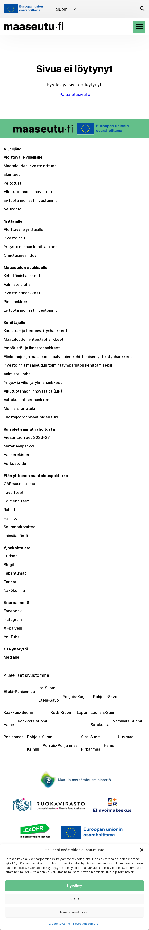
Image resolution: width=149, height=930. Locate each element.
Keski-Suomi (62, 712)
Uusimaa (125, 736)
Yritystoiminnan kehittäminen (30, 246)
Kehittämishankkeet (22, 275)
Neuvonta (12, 209)
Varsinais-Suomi (127, 721)
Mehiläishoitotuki (19, 408)
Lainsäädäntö (16, 535)
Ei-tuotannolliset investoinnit (30, 200)
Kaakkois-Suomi (18, 712)
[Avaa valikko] (139, 27)
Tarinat (10, 581)
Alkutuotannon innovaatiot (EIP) (33, 391)
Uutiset (10, 556)
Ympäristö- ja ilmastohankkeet (32, 348)
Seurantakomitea (19, 527)
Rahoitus (11, 509)
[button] (141, 849)
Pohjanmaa (14, 736)
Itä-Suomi (47, 688)
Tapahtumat (15, 573)
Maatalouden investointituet (30, 165)
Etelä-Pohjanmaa (19, 691)
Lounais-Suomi (104, 712)
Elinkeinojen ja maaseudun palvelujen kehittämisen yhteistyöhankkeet (68, 356)
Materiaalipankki (19, 446)
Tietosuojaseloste (85, 923)
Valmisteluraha (17, 284)
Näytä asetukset (74, 912)
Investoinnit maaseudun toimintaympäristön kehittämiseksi (58, 365)
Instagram (13, 619)
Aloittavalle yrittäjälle (23, 229)
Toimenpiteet (16, 501)
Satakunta (100, 724)
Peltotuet (12, 183)
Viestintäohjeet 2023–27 (27, 437)
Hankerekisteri (17, 454)
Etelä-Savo (48, 700)
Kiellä (75, 899)
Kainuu (33, 749)
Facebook (13, 610)
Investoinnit (14, 238)
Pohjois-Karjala (76, 696)
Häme (9, 724)
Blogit (9, 564)
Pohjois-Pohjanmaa (60, 745)
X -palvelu (13, 628)
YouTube (12, 636)
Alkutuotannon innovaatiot (28, 191)
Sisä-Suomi (91, 736)
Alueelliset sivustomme (26, 675)
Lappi (82, 712)
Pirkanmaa (90, 749)
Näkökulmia (14, 590)
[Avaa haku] (142, 9)
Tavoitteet (14, 492)
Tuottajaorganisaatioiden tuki (31, 417)
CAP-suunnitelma (19, 483)
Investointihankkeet (22, 293)
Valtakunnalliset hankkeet (27, 399)
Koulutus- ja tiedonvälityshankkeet (35, 330)
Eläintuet (12, 174)
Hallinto (11, 518)
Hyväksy (74, 885)
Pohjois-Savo (105, 696)
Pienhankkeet (16, 301)
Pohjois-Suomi (40, 736)
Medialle (11, 657)
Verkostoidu (15, 463)
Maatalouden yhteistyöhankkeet (33, 339)
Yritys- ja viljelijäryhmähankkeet (33, 382)
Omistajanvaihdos (20, 255)
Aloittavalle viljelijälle (23, 157)
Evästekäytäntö (59, 923)
